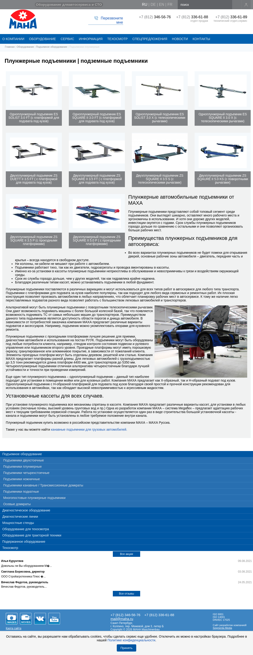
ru (144, 4)
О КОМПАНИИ (13, 39)
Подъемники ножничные (21, 479)
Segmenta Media (222, 628)
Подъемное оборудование (22, 454)
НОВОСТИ (180, 39)
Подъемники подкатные (21, 491)
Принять (126, 648)
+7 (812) (155, 17)
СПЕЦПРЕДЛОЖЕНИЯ (149, 39)
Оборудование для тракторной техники (31, 535)
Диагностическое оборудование (26, 510)
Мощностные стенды (18, 523)
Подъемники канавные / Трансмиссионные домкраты (43, 485)
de (153, 4)
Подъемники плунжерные (22, 466)
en (161, 4)
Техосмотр (117, 39)
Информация (90, 39)
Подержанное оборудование (23, 541)
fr (170, 4)
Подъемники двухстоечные (23, 460)
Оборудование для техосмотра (25, 529)
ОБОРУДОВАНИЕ (42, 39)
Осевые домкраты (17, 504)
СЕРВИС (67, 39)
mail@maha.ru (122, 619)
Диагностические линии (20, 516)
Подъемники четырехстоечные (26, 473)
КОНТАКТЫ (201, 39)
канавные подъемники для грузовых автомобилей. (89, 429)
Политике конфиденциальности (131, 640)
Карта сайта (13, 628)
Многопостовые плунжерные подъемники (34, 498)
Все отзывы (126, 593)
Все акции (126, 554)
